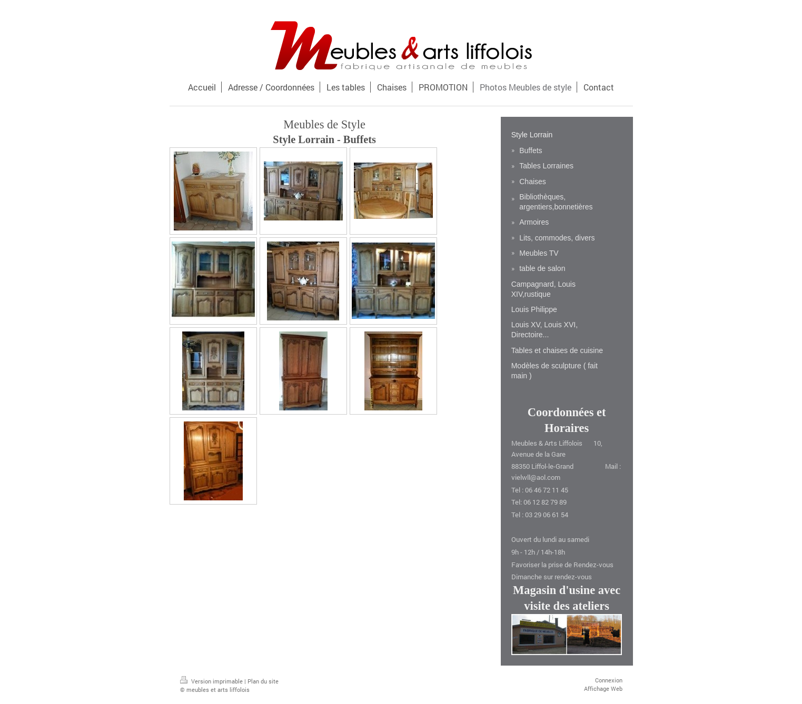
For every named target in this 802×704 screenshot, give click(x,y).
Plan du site (263, 681)
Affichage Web (603, 688)
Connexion (608, 680)
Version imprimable (212, 681)
